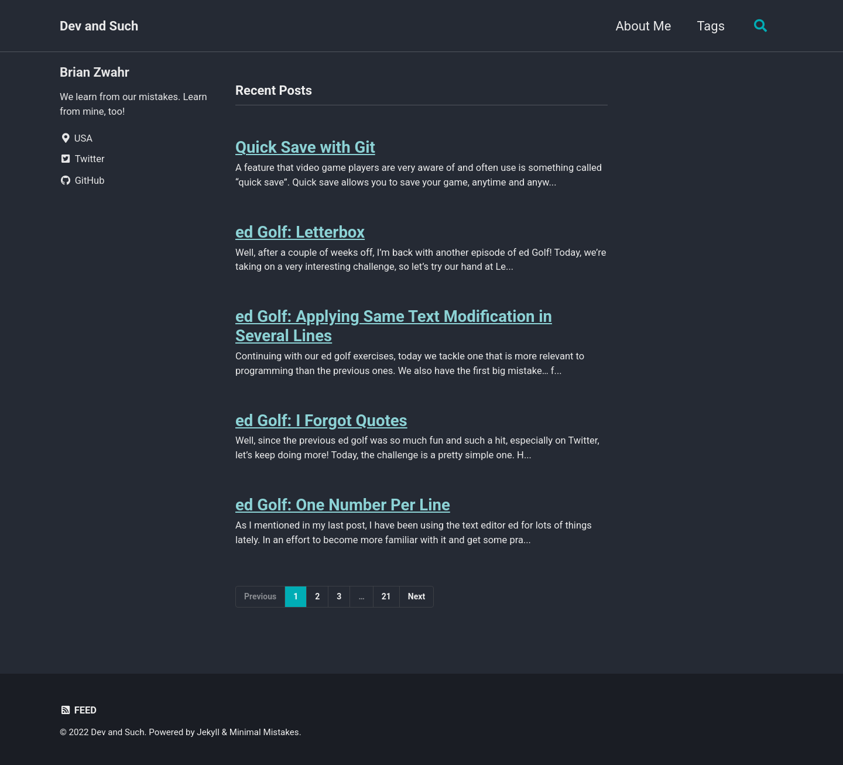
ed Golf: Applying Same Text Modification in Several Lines (393, 326)
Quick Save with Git (305, 147)
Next (416, 596)
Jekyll (208, 732)
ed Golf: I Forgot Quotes (321, 420)
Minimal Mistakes (264, 732)
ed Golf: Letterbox (300, 232)
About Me (643, 26)
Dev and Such (99, 26)
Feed (78, 710)
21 (386, 596)
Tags (711, 26)
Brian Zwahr (94, 72)
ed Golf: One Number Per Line (342, 504)
